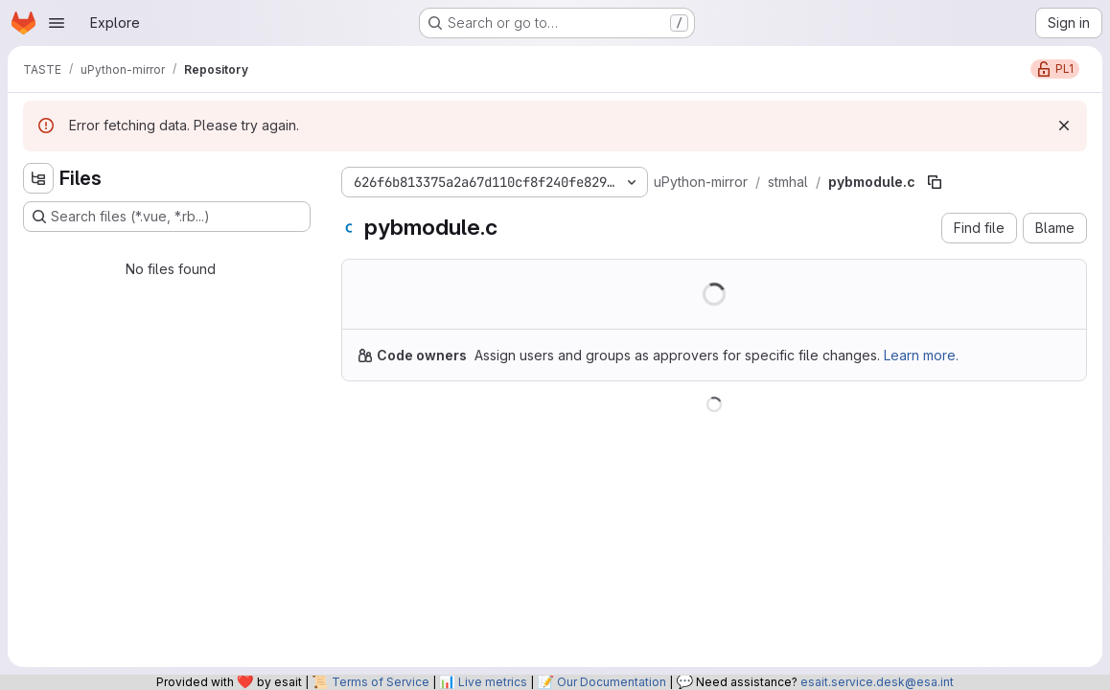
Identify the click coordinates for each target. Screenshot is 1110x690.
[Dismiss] (1063, 125)
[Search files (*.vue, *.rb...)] (167, 216)
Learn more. (921, 355)
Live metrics (492, 682)
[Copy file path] (934, 182)
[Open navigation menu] (56, 23)
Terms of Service (380, 682)
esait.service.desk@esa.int (877, 682)
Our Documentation (611, 682)
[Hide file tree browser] (38, 178)
